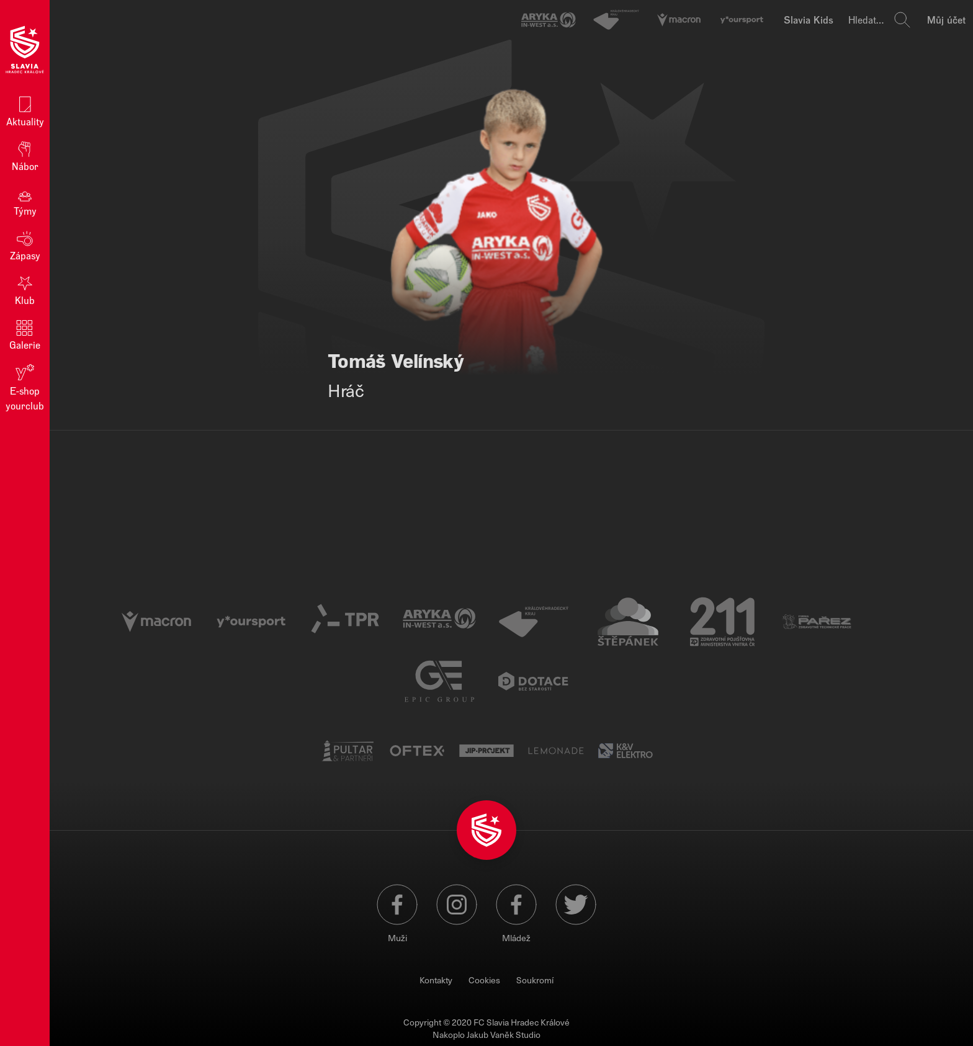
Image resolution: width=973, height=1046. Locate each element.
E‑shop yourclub (25, 386)
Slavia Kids (808, 19)
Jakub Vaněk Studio (503, 1034)
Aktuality (25, 110)
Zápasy (25, 244)
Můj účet (946, 19)
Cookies (484, 980)
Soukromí (535, 980)
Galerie (24, 334)
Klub (25, 289)
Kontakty (435, 980)
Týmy (25, 200)
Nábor (25, 155)
